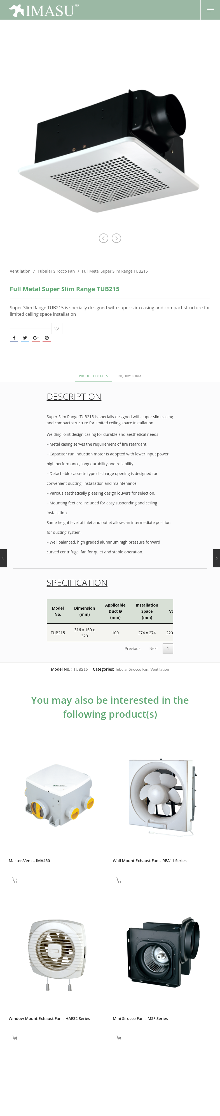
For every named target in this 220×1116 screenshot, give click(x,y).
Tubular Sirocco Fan (56, 271)
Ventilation (20, 271)
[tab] (93, 375)
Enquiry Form (128, 376)
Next (153, 648)
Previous (132, 648)
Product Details (93, 376)
